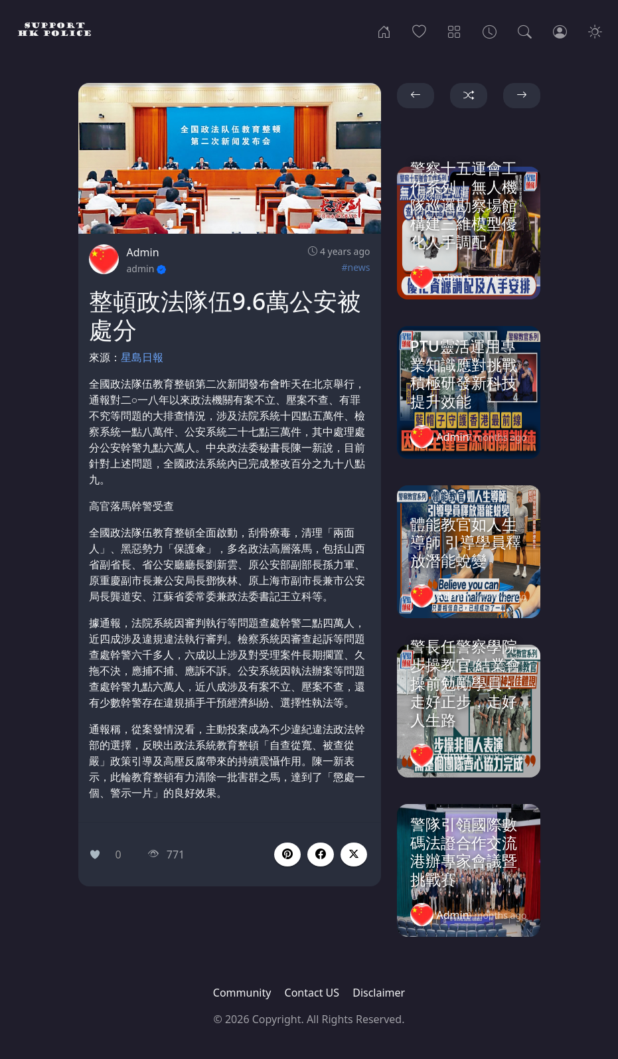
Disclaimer (378, 992)
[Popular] (419, 30)
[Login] (560, 30)
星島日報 (142, 357)
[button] (320, 854)
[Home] (384, 30)
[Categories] (454, 30)
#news (355, 267)
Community (242, 992)
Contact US (312, 992)
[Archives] (489, 30)
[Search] (524, 30)
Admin (143, 252)
